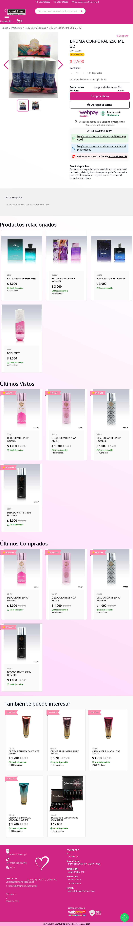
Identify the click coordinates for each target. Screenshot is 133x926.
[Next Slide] (60, 64)
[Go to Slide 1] (22, 105)
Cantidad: (75, 68)
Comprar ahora (100, 96)
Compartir (122, 35)
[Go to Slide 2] (35, 105)
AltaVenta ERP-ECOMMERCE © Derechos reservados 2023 (66, 924)
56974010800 (44, 2)
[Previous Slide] (6, 64)
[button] (82, 11)
